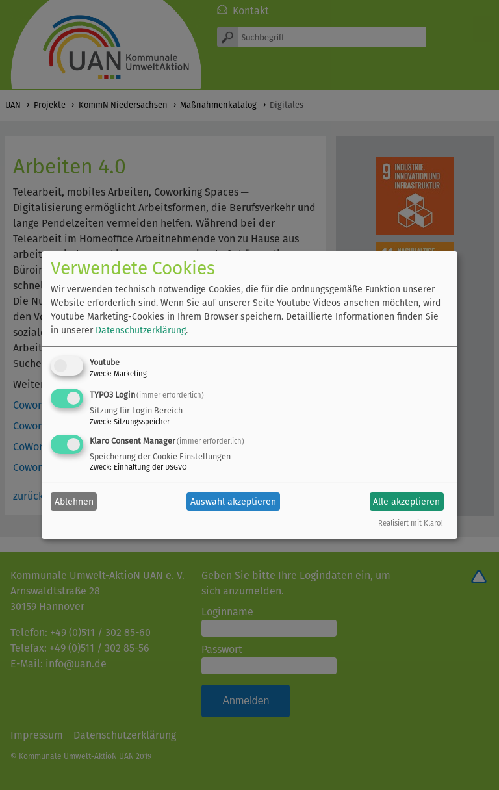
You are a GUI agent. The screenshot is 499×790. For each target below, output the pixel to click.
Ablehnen (74, 501)
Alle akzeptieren (406, 501)
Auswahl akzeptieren (233, 501)
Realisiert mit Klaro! (410, 523)
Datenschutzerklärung (141, 330)
